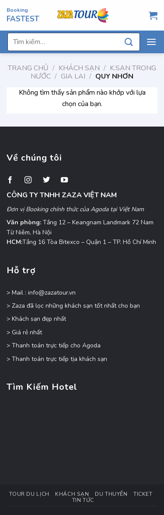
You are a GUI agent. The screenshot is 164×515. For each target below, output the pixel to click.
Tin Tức (83, 500)
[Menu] (151, 41)
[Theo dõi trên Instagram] (27, 180)
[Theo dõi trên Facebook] (10, 180)
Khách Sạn (79, 68)
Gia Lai (73, 76)
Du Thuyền (111, 494)
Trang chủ (28, 68)
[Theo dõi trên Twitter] (46, 180)
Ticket (143, 494)
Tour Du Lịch (29, 494)
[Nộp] (129, 41)
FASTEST (23, 19)
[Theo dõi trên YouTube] (64, 180)
